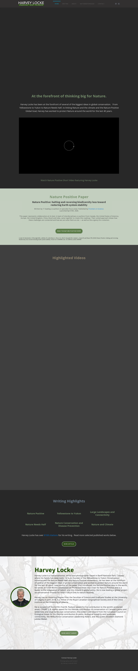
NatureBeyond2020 (87, 4)
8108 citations (51, 535)
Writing (65, 4)
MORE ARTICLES (69, 544)
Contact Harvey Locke (69, 658)
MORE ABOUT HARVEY (69, 633)
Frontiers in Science (96, 209)
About (74, 4)
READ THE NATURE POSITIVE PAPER (69, 231)
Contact (101, 4)
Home (57, 4)
